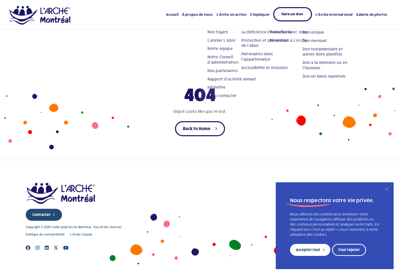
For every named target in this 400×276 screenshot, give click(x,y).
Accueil (172, 14)
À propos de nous (197, 14)
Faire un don (292, 13)
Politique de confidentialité (45, 234)
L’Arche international (334, 14)
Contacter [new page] (41, 214)
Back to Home (197, 128)
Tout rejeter (349, 249)
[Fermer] (387, 189)
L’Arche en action (232, 14)
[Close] (28, 247)
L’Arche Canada (81, 234)
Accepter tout (308, 249)
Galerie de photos (371, 14)
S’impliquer (260, 14)
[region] (335, 225)
